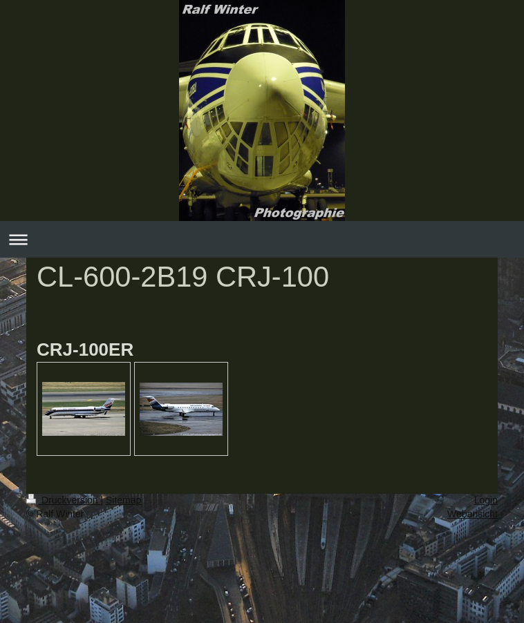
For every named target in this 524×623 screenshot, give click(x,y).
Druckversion (63, 500)
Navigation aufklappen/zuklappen (262, 239)
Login (486, 500)
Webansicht (472, 513)
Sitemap (123, 500)
